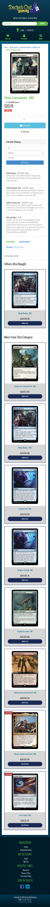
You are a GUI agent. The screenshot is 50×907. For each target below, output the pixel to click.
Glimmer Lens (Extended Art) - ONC (25, 386)
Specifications (24, 241)
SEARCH (42, 23)
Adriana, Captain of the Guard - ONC (25, 754)
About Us (26, 870)
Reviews (15, 247)
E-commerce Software (23, 902)
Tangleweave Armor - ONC (25, 631)
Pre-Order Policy (26, 876)
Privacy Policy (26, 873)
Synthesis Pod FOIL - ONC (25, 570)
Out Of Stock (25, 764)
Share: (10, 102)
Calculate (25, 162)
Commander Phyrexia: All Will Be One (29, 47)
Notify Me (25, 125)
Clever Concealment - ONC (13, 50)
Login (22, 30)
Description (10, 241)
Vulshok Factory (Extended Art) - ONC (25, 693)
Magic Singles (14, 47)
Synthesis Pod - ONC (25, 509)
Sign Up (26, 861)
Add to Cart (25, 323)
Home (6, 47)
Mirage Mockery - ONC (25, 313)
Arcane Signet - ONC (25, 815)
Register (30, 30)
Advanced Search (26, 850)
